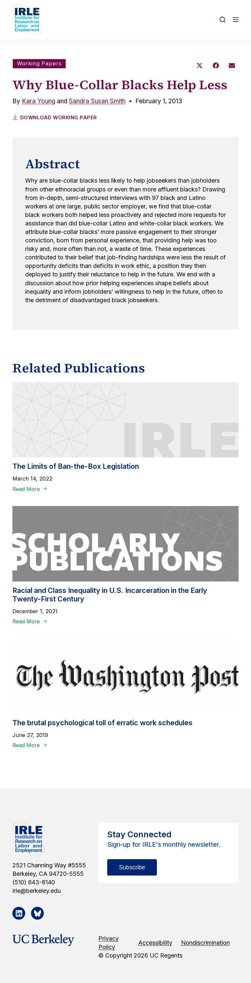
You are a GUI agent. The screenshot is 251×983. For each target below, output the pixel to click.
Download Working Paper (54, 117)
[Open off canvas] (236, 20)
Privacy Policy (108, 942)
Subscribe (132, 867)
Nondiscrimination (205, 942)
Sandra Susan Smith (97, 101)
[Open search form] (223, 20)
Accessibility (155, 942)
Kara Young (38, 101)
